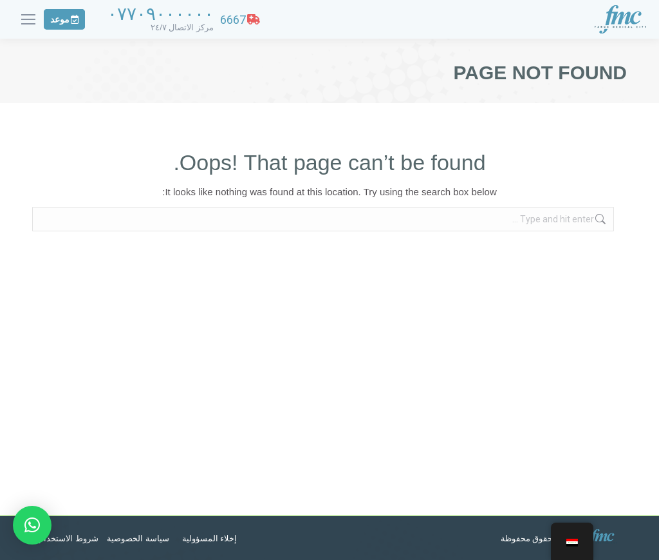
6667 (240, 19)
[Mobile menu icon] (28, 19)
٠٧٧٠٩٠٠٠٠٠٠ (160, 14)
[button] (32, 525)
